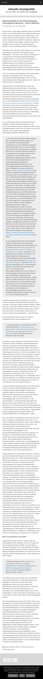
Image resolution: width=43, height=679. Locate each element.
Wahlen (17, 647)
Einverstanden (13, 675)
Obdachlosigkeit (9, 647)
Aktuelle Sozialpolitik (21, 9)
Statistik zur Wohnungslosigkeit (21, 170)
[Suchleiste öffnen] (40, 2)
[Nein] (41, 672)
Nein (22, 675)
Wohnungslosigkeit (8, 649)
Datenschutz (30, 675)
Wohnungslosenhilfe (27, 647)
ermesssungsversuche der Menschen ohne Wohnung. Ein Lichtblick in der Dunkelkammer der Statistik (20, 250)
